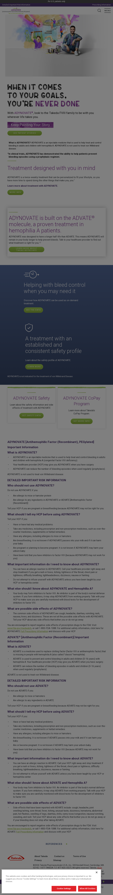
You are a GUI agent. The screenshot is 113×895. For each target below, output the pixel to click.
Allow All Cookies (87, 891)
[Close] (96, 875)
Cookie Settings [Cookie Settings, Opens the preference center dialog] (64, 891)
